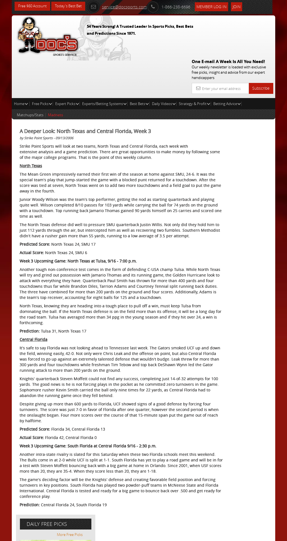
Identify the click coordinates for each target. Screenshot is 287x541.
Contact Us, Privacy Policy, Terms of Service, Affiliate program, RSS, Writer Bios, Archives (177, 534)
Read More (252, 205)
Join (244, 6)
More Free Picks (250, 104)
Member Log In (219, 6)
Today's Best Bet (72, 6)
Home (21, 63)
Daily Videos (164, 63)
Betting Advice (227, 63)
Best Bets (139, 63)
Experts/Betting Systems (104, 63)
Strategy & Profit (194, 63)
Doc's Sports (244, 163)
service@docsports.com (124, 6)
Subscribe (261, 47)
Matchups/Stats (30, 74)
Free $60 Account (33, 6)
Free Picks (42, 63)
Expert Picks (67, 63)
